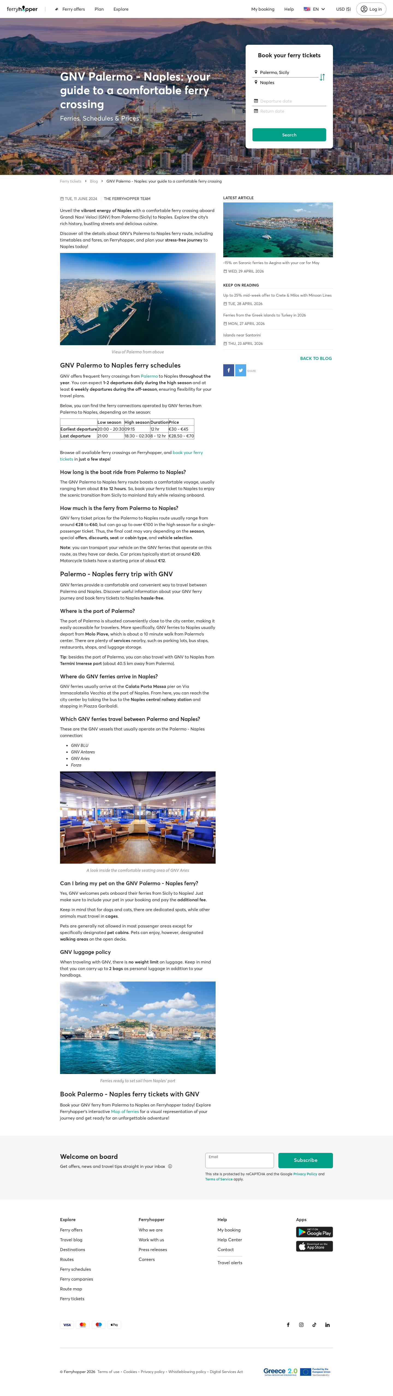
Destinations (72, 1249)
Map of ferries (125, 1111)
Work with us (151, 1239)
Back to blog (316, 358)
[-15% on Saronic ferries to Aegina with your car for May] (278, 229)
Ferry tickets (70, 181)
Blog (94, 181)
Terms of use (108, 1371)
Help (289, 9)
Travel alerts (230, 1262)
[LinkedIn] (327, 1324)
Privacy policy (153, 1371)
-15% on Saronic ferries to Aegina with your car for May (271, 262)
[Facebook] (288, 1324)
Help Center (230, 1239)
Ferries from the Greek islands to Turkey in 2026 (264, 315)
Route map (71, 1288)
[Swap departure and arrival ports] (322, 77)
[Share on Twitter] (240, 370)
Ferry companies (76, 1279)
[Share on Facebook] (228, 370)
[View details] (170, 1166)
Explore (121, 9)
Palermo (149, 376)
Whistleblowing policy (187, 1371)
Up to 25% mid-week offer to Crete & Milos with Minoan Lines (277, 295)
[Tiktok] (314, 1324)
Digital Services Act (226, 1371)
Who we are (151, 1230)
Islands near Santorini (242, 335)
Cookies (130, 1371)
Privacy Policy (305, 1174)
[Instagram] (301, 1324)
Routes (67, 1259)
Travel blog (71, 1239)
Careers (147, 1259)
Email (213, 1157)
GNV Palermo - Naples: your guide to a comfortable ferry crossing (164, 181)
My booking (263, 9)
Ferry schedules (75, 1269)
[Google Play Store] (314, 1232)
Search (289, 135)
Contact (226, 1249)
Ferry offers (70, 9)
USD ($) (343, 9)
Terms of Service (219, 1179)
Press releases (153, 1249)
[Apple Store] (314, 1246)
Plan (99, 9)
